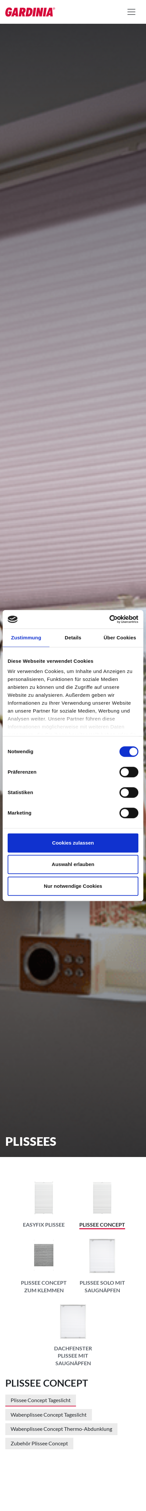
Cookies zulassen (73, 843)
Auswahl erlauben (73, 864)
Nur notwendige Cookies (73, 886)
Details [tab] (73, 637)
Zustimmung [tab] (26, 637)
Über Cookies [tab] (120, 637)
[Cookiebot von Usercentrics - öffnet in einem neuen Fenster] (109, 619)
